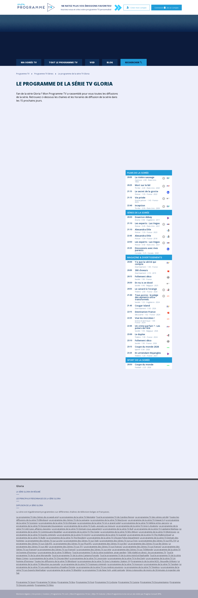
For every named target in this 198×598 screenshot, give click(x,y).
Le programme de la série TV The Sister (81, 531)
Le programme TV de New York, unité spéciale (103, 570)
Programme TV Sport (26, 582)
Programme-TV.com (59, 594)
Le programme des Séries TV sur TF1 (66, 546)
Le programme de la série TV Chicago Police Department (113, 537)
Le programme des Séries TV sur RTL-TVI (157, 540)
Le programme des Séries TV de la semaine (69, 520)
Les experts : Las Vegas (147, 223)
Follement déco (143, 276)
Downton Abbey (143, 217)
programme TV (92, 9)
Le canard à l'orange (146, 288)
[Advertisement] (99, 35)
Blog (110, 62)
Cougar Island (142, 305)
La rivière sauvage (144, 177)
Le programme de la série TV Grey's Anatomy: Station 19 (103, 561)
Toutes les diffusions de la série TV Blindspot (55, 561)
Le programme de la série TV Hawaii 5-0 (146, 520)
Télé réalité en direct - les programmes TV (146, 552)
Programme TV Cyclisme (106, 582)
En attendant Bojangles (148, 352)
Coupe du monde (144, 364)
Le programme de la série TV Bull (118, 528)
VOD (92, 62)
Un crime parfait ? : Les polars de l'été (147, 327)
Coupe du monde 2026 (147, 346)
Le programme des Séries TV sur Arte (93, 549)
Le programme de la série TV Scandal (108, 534)
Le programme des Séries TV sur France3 (142, 546)
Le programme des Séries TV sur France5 (56, 549)
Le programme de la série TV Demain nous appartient (77, 528)
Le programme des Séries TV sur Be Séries (148, 543)
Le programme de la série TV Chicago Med (49, 558)
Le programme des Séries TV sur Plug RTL (72, 543)
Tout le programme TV (63, 62)
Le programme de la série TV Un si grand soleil (99, 523)
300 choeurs (141, 270)
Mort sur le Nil (142, 185)
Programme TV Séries (46, 582)
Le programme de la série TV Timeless (142, 567)
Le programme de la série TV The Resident (66, 537)
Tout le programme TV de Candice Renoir (115, 517)
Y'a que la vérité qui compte (145, 263)
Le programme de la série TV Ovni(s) (73, 534)
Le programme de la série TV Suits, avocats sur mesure (89, 526)
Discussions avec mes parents (146, 249)
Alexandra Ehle (143, 229)
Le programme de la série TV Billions (54, 552)
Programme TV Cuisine (128, 582)
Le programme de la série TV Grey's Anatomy (137, 526)
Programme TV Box (66, 582)
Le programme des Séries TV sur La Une (44, 540)
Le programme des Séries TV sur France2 (103, 546)
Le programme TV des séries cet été (152, 517)
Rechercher (133, 62)
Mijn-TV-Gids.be (98, 594)
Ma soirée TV (29, 62)
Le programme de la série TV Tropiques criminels (84, 564)
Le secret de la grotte (146, 191)
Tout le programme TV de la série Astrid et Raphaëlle (124, 555)
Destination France (145, 311)
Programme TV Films (44, 585)
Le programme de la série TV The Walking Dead (149, 534)
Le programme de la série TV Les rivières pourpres (99, 567)
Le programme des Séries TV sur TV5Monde (132, 549)
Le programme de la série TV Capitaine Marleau (156, 528)
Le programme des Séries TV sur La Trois (118, 540)
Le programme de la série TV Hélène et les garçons (145, 523)
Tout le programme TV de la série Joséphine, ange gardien (99, 552)
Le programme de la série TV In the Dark (126, 558)
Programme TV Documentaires (154, 582)
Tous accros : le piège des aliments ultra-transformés (146, 297)
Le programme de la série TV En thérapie (58, 523)
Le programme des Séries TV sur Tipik (81, 540)
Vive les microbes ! (145, 318)
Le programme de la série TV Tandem (161, 564)
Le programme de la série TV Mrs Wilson (119, 531)
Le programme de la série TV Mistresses (157, 531)
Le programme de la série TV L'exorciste (88, 558)
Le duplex (140, 334)
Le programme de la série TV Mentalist (77, 517)
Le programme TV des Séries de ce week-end (37, 517)
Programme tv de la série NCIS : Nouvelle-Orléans (154, 561)
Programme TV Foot (85, 582)
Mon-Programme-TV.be (80, 594)
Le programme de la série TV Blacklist (64, 570)
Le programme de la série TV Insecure (125, 564)
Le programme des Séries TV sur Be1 (110, 543)
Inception (140, 205)
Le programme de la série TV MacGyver (108, 520)
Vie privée (140, 197)
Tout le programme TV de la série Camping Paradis (75, 555)
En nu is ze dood (144, 282)
